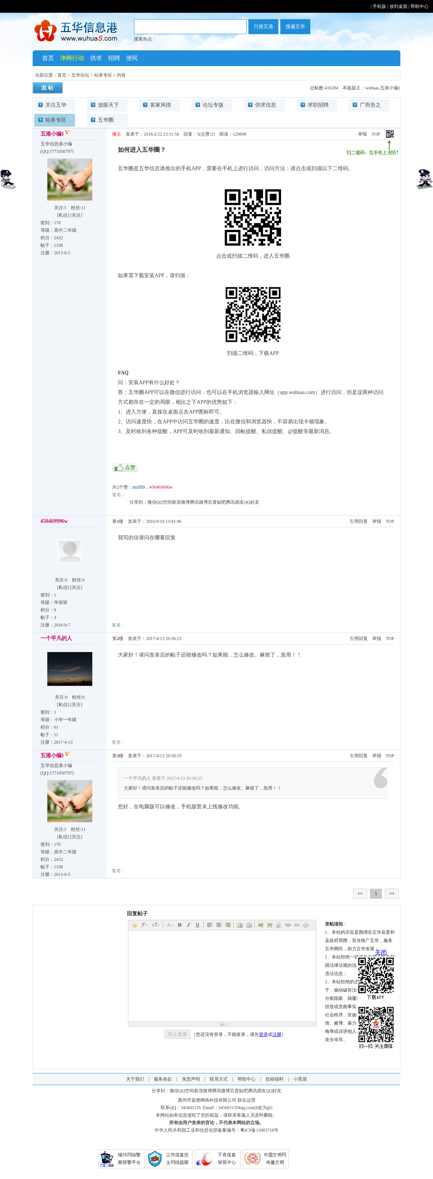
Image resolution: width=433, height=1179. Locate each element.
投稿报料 (275, 1079)
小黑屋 (300, 1079)
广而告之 (370, 105)
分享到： (138, 502)
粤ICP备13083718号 (259, 1130)
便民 (132, 58)
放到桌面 (398, 6)
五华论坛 (80, 75)
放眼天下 (108, 105)
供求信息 (265, 105)
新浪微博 (181, 502)
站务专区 (103, 75)
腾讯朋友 (235, 502)
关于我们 (135, 1079)
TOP (375, 134)
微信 (151, 502)
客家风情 (160, 105)
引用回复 (359, 521)
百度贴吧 (217, 502)
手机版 (379, 6)
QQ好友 (251, 502)
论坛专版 (213, 105)
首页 (48, 58)
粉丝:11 (78, 207)
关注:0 (61, 580)
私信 (63, 215)
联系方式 (219, 1079)
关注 (76, 215)
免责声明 (191, 1079)
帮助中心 (419, 6)
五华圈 (106, 120)
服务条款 (163, 1079)
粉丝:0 (78, 580)
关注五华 (55, 105)
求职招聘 (318, 105)
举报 (362, 134)
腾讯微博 (199, 502)
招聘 (114, 58)
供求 (96, 58)
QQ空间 (164, 502)
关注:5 (60, 207)
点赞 (130, 467)
